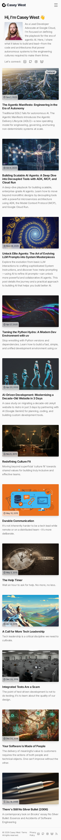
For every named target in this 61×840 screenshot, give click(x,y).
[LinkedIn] (25, 61)
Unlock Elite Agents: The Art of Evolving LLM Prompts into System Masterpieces (28, 255)
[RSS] (56, 834)
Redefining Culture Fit (16, 461)
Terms (24, 832)
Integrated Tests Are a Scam (21, 687)
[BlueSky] (41, 61)
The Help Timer (12, 580)
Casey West (15, 832)
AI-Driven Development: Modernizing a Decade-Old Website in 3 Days (28, 396)
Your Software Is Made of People (23, 746)
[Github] (43, 834)
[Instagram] (36, 61)
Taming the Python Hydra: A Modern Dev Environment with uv (29, 333)
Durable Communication (18, 521)
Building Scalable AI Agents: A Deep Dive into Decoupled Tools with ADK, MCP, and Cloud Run (29, 179)
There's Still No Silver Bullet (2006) (25, 809)
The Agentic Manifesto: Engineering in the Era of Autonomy (29, 106)
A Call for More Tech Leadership (23, 631)
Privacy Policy (33, 833)
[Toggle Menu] (56, 5)
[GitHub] (30, 61)
